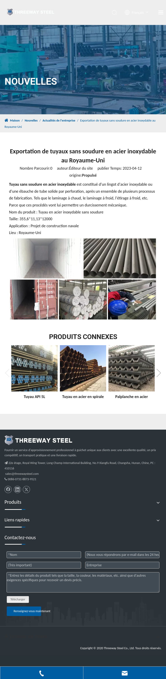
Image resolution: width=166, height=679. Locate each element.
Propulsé (89, 175)
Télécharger (17, 599)
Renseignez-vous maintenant (27, 611)
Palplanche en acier (131, 396)
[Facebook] (8, 489)
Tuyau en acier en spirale (83, 396)
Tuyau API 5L (34, 396)
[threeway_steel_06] (38, 440)
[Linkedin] (17, 489)
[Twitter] (26, 489)
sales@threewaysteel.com (22, 474)
